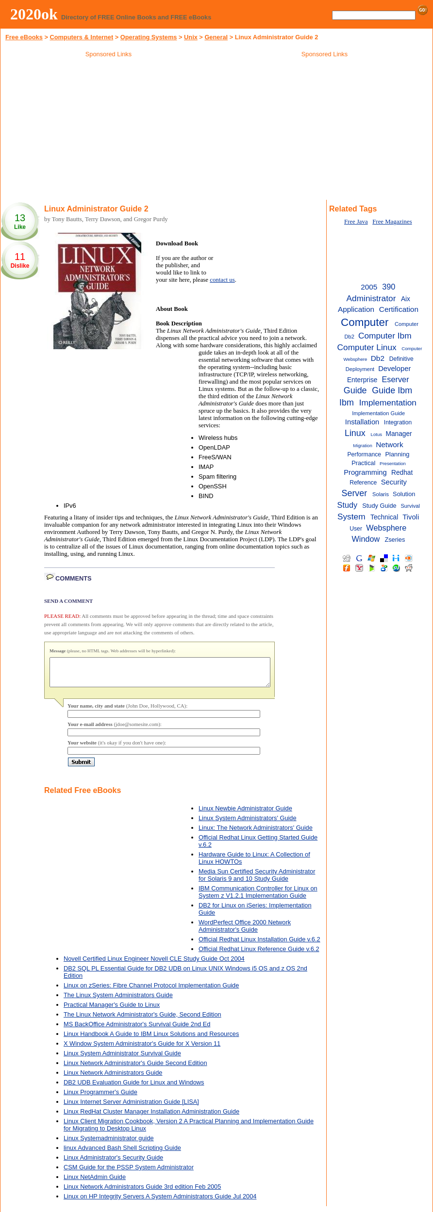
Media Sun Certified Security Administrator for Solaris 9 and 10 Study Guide (257, 880)
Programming (365, 472)
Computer (364, 322)
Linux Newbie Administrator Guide (245, 814)
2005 (369, 287)
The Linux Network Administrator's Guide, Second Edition (142, 1020)
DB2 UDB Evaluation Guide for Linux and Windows (134, 1088)
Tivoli (410, 517)
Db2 (377, 358)
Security (394, 482)
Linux (355, 433)
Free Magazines (392, 221)
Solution (404, 494)
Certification (398, 309)
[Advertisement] (108, 130)
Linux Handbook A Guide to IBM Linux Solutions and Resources (151, 1039)
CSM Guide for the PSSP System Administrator (129, 1173)
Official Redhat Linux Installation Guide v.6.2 (259, 945)
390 (388, 286)
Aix (405, 299)
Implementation (387, 402)
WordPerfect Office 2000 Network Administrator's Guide (245, 931)
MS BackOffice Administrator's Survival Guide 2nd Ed (137, 1030)
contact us (222, 279)
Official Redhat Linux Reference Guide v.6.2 (259, 954)
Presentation (393, 463)
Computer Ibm (385, 335)
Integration (398, 422)
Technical (384, 517)
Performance (364, 454)
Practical (363, 463)
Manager (398, 433)
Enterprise (362, 380)
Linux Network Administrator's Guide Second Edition (135, 1068)
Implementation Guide (378, 413)
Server (354, 493)
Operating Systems (148, 37)
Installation (362, 422)
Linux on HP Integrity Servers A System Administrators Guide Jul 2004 (160, 1202)
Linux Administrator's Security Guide (113, 1163)
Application (356, 309)
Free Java (356, 221)
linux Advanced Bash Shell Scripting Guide (122, 1153)
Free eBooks (24, 37)
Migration (362, 445)
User (356, 528)
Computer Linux (367, 347)
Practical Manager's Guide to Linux (112, 1010)
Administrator (371, 298)
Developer (394, 368)
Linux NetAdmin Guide (95, 1182)
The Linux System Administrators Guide (118, 1000)
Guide (355, 390)
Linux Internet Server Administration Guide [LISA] (131, 1107)
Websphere (386, 527)
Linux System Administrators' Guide (248, 823)
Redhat (402, 472)
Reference (363, 482)
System (351, 516)
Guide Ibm (392, 390)
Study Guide (379, 505)
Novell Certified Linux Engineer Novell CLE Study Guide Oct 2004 (154, 964)
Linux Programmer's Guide (100, 1097)
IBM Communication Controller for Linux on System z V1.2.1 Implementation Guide (258, 897)
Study (347, 505)
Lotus (377, 434)
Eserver (395, 379)
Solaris (380, 494)
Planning (397, 454)
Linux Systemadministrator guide (109, 1143)
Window (365, 538)
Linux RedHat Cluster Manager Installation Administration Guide (151, 1117)
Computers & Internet (81, 37)
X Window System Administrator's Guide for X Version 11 (142, 1049)
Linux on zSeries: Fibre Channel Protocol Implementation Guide (151, 991)
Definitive (401, 359)
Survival (410, 506)
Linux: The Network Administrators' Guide (256, 833)
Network (389, 444)
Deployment (360, 369)
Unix (191, 37)
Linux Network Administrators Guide (113, 1078)
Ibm (346, 402)
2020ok (34, 14)
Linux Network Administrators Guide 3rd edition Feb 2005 (142, 1192)
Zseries (394, 539)
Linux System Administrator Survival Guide (122, 1059)
